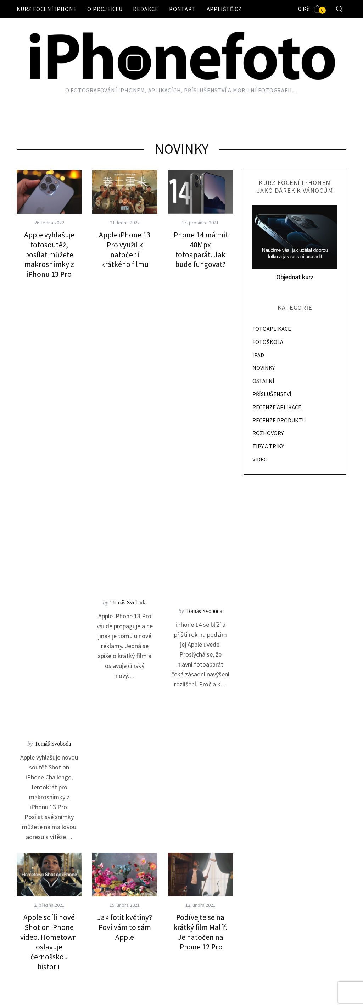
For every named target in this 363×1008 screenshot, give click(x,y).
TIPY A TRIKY (268, 446)
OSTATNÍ (263, 380)
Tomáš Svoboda (53, 287)
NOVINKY (263, 367)
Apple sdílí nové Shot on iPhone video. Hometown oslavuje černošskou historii (49, 484)
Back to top (328, 993)
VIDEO (260, 459)
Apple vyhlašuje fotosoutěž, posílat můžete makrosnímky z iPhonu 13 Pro (49, 254)
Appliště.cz (224, 8)
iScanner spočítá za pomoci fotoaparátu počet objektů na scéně (49, 704)
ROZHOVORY (268, 433)
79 (178, 877)
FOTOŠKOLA (267, 341)
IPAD (258, 354)
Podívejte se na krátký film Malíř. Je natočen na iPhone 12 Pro (200, 474)
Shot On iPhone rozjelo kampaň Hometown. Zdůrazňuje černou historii (200, 704)
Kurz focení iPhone (47, 8)
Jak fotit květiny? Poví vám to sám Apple (124, 469)
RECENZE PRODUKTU (279, 420)
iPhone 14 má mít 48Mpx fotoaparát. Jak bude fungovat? (200, 249)
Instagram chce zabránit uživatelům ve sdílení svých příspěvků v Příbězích (125, 709)
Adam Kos (53, 522)
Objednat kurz (294, 277)
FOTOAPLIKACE (271, 328)
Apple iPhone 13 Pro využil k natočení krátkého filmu (125, 249)
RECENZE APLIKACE (276, 407)
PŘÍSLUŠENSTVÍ (271, 394)
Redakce (145, 8)
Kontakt (182, 8)
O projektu (104, 8)
